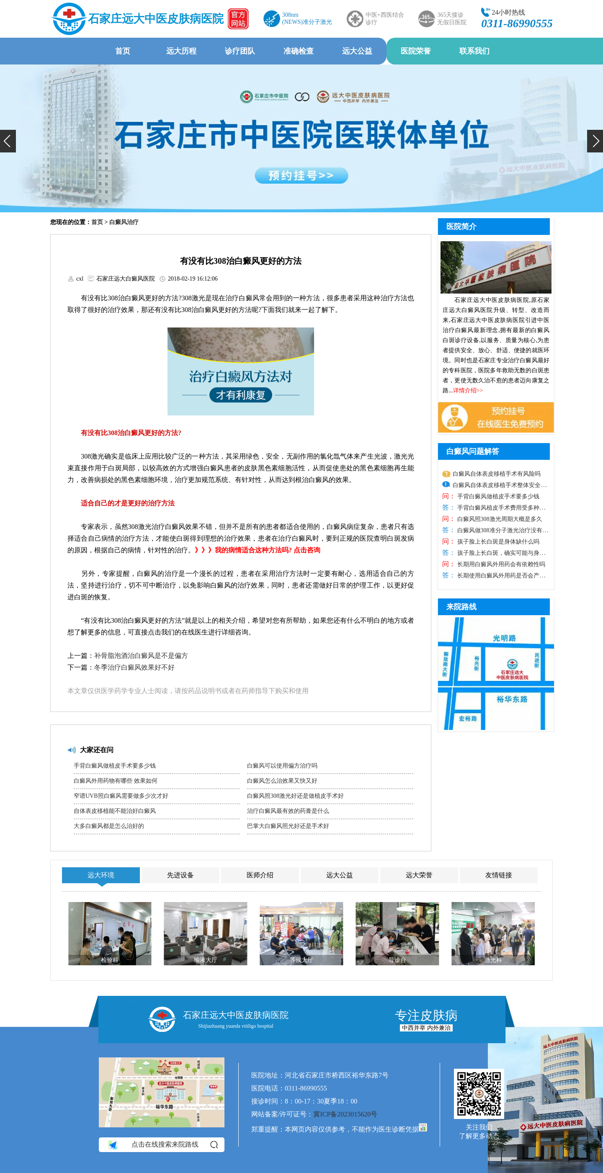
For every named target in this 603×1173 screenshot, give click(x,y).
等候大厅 (301, 960)
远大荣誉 (419, 875)
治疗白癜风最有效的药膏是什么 (288, 811)
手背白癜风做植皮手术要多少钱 (115, 766)
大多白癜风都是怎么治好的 (109, 826)
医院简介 (461, 226)
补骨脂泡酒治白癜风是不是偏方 (141, 655)
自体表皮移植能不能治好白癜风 (115, 811)
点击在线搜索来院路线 (162, 1145)
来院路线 (461, 607)
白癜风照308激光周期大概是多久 (499, 519)
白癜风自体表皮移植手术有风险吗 (497, 474)
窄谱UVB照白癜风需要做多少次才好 (121, 796)
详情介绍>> (468, 390)
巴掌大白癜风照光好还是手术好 (288, 826)
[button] (8, 141)
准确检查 (298, 51)
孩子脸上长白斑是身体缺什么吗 (497, 542)
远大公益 (357, 51)
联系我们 (474, 51)
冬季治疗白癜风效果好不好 (134, 667)
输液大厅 (205, 960)
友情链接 (498, 875)
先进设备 (180, 875)
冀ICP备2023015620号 (345, 1114)
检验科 (110, 960)
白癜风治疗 (124, 222)
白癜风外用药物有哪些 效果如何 (115, 781)
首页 (122, 51)
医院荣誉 (416, 51)
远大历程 (181, 51)
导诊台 (397, 960)
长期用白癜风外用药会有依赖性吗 (500, 564)
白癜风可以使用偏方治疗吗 (282, 766)
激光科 (493, 960)
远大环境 (101, 875)
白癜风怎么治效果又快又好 (282, 781)
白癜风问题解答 (472, 451)
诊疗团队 (240, 51)
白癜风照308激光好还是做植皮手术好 (295, 796)
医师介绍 (260, 875)
